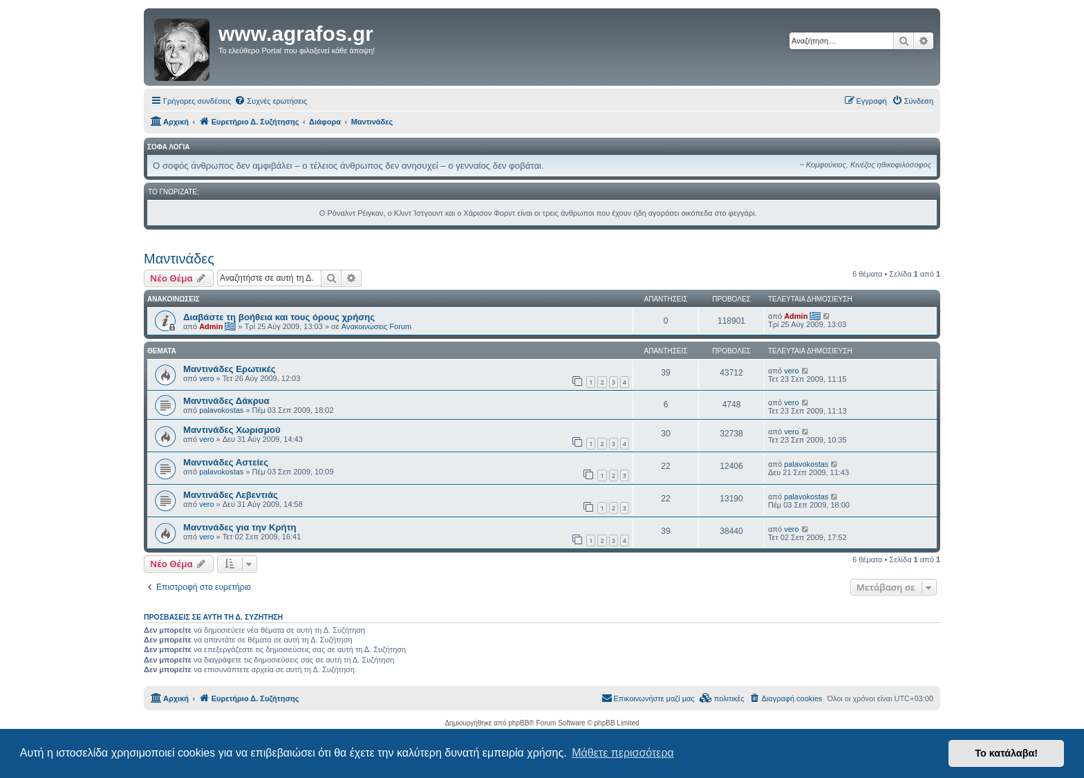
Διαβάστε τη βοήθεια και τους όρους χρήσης (279, 317)
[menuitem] (270, 101)
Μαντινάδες (179, 258)
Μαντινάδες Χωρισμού (232, 430)
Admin (211, 326)
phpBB (518, 723)
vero (206, 378)
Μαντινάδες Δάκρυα (226, 401)
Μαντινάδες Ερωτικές (229, 369)
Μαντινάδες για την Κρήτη (240, 527)
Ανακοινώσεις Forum (376, 326)
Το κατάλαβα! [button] (1006, 753)
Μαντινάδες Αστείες (225, 462)
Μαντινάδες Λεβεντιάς (230, 495)
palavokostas (221, 410)
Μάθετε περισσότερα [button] (623, 753)
